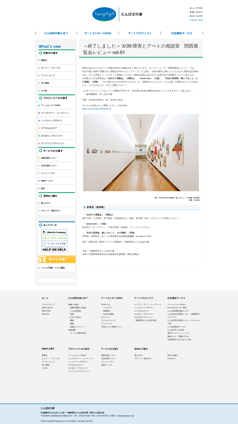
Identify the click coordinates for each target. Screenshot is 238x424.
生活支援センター (49, 165)
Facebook (171, 358)
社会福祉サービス (182, 33)
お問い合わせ (47, 308)
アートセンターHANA (98, 33)
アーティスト (106, 324)
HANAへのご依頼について (112, 327)
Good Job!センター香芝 (177, 308)
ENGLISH (45, 314)
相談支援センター (49, 158)
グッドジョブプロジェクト (53, 143)
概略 (72, 320)
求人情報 (45, 83)
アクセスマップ (48, 304)
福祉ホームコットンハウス (178, 333)
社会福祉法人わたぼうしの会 (179, 339)
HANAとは (105, 304)
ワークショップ (48, 75)
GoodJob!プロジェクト (143, 317)
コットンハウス (48, 173)
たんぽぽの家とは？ (56, 33)
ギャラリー (105, 317)
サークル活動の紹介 (78, 333)
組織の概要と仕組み (78, 308)
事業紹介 (106, 311)
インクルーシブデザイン (52, 120)
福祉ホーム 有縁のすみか (178, 336)
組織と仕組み (73, 304)
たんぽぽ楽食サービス (176, 327)
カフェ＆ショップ (108, 320)
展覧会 (44, 60)
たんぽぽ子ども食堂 (175, 330)
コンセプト (107, 308)
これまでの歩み (74, 317)
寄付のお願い (172, 355)
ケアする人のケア (49, 128)
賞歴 (72, 324)
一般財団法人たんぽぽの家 (145, 320)
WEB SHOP (46, 311)
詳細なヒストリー (77, 327)
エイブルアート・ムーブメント (55, 113)
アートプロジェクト (140, 33)
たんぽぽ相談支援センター (178, 311)
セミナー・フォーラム (51, 68)
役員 (72, 314)
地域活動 (72, 330)
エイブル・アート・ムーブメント (148, 304)
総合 (43, 188)
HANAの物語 (108, 314)
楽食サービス (47, 181)
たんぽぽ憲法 (75, 311)
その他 (44, 90)
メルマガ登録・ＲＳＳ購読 (53, 268)
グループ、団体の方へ (51, 211)
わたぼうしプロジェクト (52, 136)
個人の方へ (46, 203)
